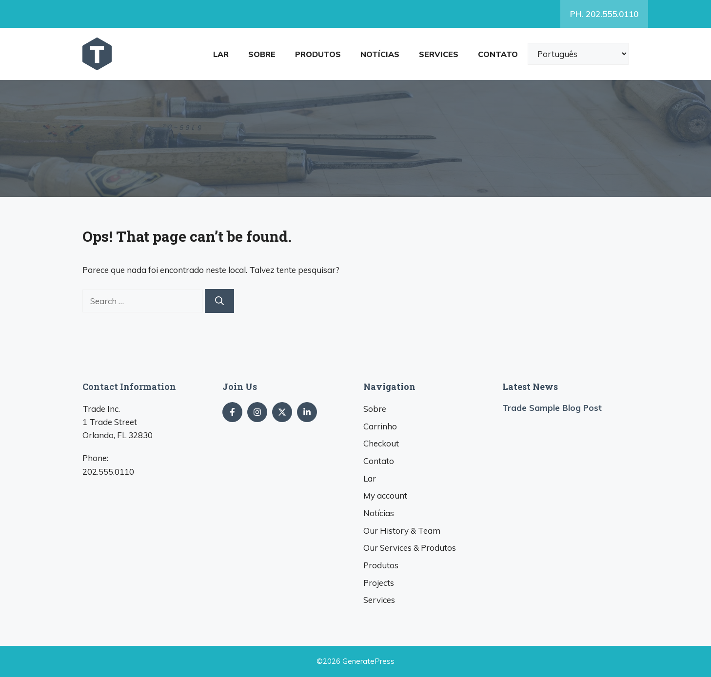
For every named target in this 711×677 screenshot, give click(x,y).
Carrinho (380, 426)
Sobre (262, 54)
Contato (498, 54)
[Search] (219, 301)
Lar (221, 54)
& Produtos (409, 547)
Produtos (318, 54)
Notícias (379, 54)
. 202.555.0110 (604, 13)
